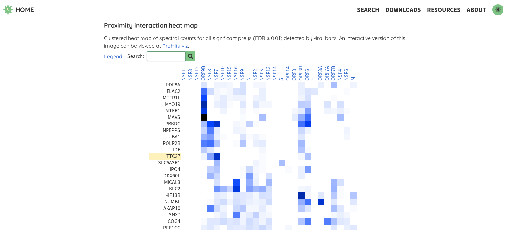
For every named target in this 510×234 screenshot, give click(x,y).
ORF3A (320, 73)
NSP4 (340, 75)
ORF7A (327, 73)
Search (368, 10)
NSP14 (275, 73)
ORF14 (288, 73)
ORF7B (333, 73)
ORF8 (294, 75)
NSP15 (229, 73)
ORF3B (301, 73)
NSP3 (190, 75)
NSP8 (210, 75)
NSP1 (184, 75)
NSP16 (236, 73)
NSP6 (346, 75)
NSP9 (242, 75)
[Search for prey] (190, 56)
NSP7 (216, 75)
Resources (444, 10)
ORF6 (307, 75)
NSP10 (223, 73)
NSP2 (255, 75)
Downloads (403, 10)
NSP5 (262, 75)
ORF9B (203, 73)
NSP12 (197, 73)
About (476, 10)
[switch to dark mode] (497, 9)
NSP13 (268, 73)
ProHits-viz (175, 46)
